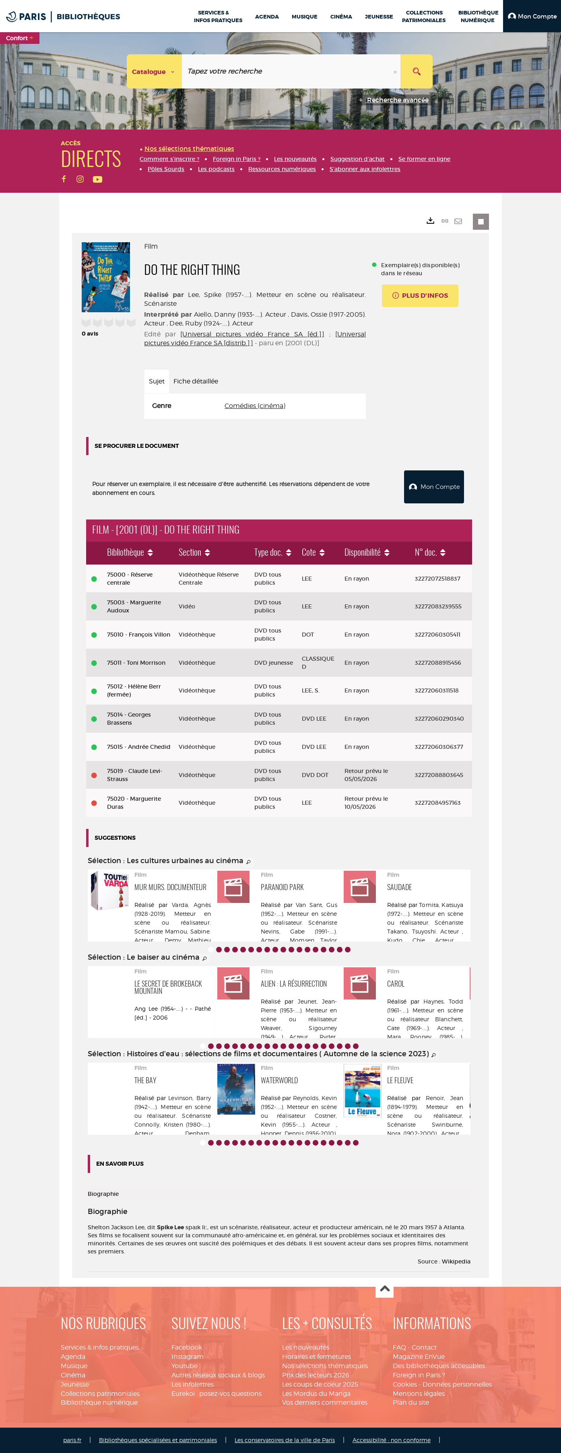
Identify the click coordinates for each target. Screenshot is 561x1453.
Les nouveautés (305, 1347)
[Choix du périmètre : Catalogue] (154, 71)
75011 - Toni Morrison (136, 662)
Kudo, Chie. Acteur (420, 940)
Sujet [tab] (157, 381)
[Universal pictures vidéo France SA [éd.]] (252, 334)
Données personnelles (457, 1384)
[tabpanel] (255, 406)
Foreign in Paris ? (419, 1375)
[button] (532, 16)
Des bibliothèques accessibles (439, 1366)
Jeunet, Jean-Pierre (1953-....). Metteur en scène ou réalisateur (299, 1010)
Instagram (187, 1356)
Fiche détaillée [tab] (195, 381)
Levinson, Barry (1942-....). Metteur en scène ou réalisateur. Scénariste (172, 1106)
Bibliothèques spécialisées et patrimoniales (158, 1440)
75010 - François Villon (138, 634)
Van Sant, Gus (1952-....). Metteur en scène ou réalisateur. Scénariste (299, 913)
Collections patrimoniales (100, 1393)
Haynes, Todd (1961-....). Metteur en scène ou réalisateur (425, 1010)
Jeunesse (75, 1384)
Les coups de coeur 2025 (320, 1384)
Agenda (73, 1356)
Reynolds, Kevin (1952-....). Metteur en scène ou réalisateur (299, 1106)
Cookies (405, 1384)
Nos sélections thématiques (325, 1366)
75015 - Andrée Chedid (139, 746)
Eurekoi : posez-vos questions (216, 1393)
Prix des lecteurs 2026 (315, 1375)
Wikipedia (456, 1261)
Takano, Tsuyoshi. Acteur (423, 931)
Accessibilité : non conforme (392, 1440)
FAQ (399, 1347)
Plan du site (411, 1402)
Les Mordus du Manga (316, 1393)
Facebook (186, 1347)
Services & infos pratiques (100, 1347)
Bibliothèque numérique (99, 1402)
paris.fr (72, 1440)
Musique (74, 1366)
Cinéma (73, 1375)
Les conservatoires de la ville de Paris (285, 1440)
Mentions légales (419, 1393)
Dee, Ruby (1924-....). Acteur (211, 323)
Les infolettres (192, 1384)
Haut (384, 1289)
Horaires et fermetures (316, 1356)
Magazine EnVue (419, 1356)
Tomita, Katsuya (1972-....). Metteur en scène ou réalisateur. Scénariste (425, 913)
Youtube (184, 1366)
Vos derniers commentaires (324, 1402)
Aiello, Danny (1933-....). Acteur (240, 314)
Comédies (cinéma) (255, 406)
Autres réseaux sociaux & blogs (218, 1375)
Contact (424, 1347)
